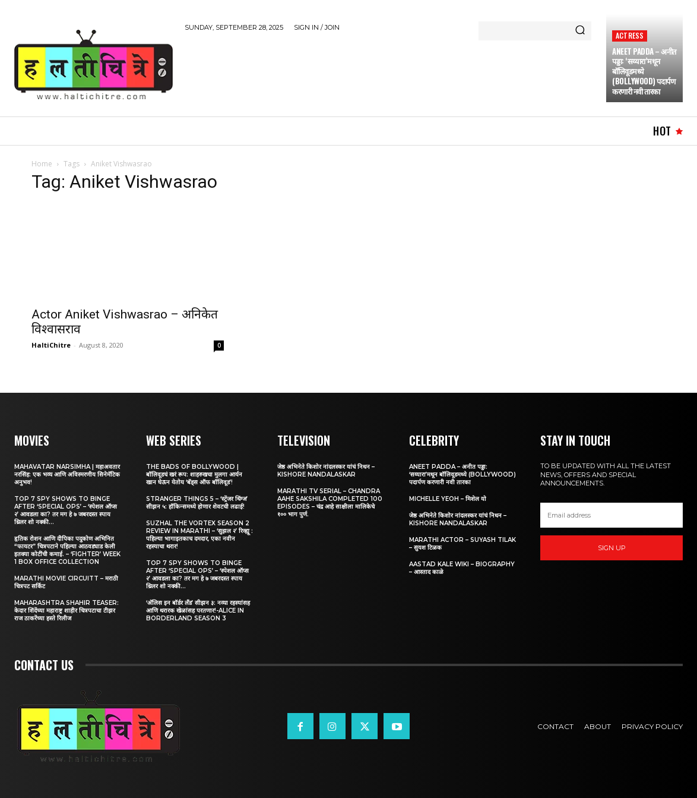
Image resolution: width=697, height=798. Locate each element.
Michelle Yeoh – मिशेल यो (447, 499)
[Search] (580, 30)
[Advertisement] (401, 72)
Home (41, 164)
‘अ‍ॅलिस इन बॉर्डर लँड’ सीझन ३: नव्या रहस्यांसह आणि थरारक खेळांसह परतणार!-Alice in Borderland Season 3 (198, 610)
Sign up (612, 548)
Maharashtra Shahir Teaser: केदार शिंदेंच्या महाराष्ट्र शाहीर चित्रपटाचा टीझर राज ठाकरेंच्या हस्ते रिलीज (66, 610)
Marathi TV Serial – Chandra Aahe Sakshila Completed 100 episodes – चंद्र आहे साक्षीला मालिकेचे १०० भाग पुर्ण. (329, 502)
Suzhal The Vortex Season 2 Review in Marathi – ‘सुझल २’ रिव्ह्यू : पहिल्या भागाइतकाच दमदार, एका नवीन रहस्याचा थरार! (199, 534)
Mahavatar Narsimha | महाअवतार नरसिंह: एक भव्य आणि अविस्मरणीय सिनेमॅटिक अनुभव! (67, 474)
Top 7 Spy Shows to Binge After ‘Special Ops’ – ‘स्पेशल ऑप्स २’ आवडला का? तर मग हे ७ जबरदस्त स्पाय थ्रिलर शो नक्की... (65, 510)
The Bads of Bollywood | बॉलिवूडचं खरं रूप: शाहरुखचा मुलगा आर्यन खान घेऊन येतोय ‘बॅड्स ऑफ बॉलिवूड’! (194, 474)
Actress (630, 35)
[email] (611, 515)
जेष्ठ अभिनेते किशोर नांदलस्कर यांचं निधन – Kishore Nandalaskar (326, 470)
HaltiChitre (51, 344)
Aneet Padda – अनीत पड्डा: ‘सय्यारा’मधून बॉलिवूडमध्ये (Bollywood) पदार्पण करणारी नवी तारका (644, 71)
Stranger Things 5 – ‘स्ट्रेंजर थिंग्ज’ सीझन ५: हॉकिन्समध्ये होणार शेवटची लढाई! (197, 502)
